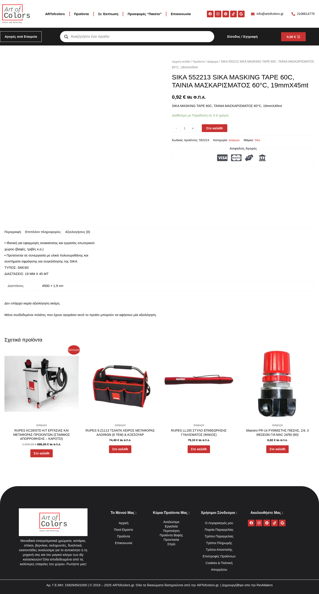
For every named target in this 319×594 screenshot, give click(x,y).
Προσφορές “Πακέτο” (144, 14)
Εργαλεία (171, 526)
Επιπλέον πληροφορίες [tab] (44, 232)
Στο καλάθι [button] (41, 455)
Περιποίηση (171, 531)
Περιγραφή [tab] (13, 232)
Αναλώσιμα (171, 522)
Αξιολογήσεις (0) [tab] (81, 232)
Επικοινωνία (181, 14)
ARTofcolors (55, 14)
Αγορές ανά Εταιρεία (21, 36)
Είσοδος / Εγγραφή (242, 36)
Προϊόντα (81, 14)
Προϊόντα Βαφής (171, 535)
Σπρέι (171, 544)
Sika (258, 140)
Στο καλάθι (214, 128)
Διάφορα (214, 61)
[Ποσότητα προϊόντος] (184, 128)
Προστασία (171, 539)
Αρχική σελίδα (181, 61)
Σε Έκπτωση (108, 14)
